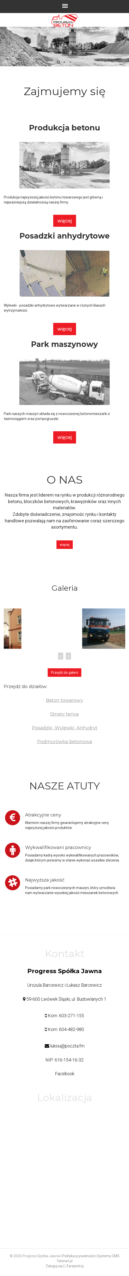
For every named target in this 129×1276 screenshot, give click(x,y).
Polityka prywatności (78, 1256)
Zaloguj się (54, 1266)
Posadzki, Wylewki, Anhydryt (64, 728)
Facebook (64, 1073)
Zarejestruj (75, 1266)
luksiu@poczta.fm (67, 1045)
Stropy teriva (64, 714)
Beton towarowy (64, 700)
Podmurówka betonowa (64, 741)
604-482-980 (71, 1029)
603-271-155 (71, 1015)
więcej (64, 221)
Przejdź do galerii (64, 673)
